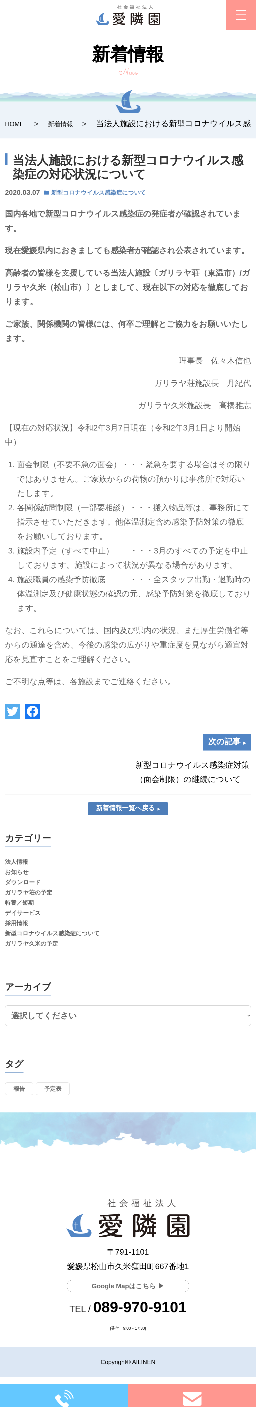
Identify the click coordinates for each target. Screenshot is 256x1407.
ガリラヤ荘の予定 (33, 903)
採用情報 (19, 941)
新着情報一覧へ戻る (125, 809)
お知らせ (19, 878)
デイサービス (26, 929)
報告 (22, 1114)
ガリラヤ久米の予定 (37, 966)
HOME (17, 123)
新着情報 (69, 123)
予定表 (62, 1114)
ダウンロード (26, 891)
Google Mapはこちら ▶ (128, 1284)
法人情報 (19, 866)
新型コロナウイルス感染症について (108, 192)
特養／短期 (22, 916)
